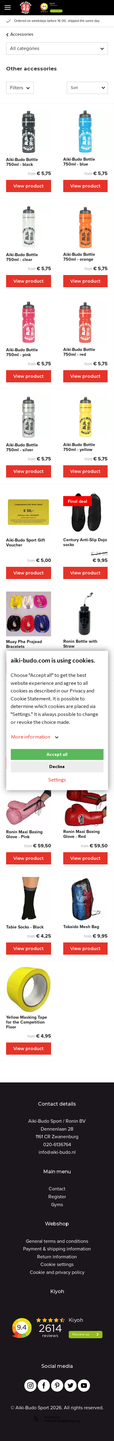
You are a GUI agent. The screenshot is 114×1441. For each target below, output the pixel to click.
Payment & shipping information (57, 1248)
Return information (57, 1256)
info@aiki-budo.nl (57, 1152)
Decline (57, 766)
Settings (57, 779)
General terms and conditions (57, 1241)
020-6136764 (57, 1144)
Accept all (57, 754)
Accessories (19, 34)
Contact (57, 1188)
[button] (74, 7)
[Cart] (89, 7)
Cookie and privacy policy (57, 1272)
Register (57, 1196)
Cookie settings (57, 1264)
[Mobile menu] (7, 7)
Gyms (57, 1204)
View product (28, 186)
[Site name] (25, 7)
